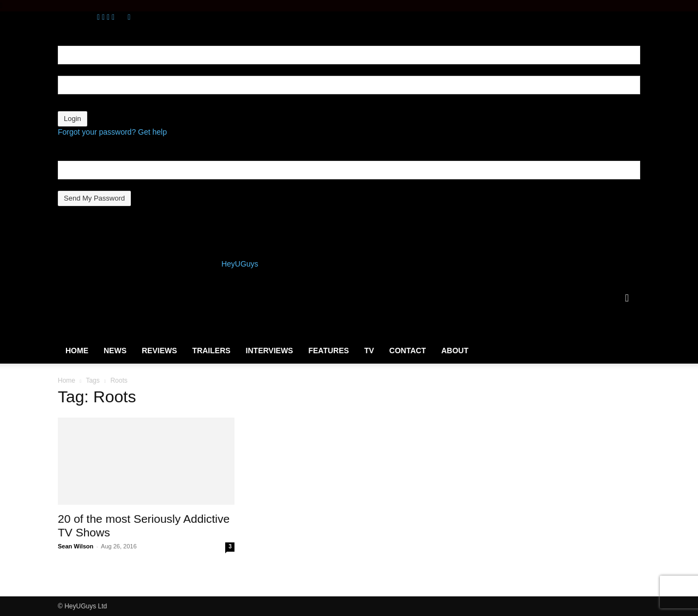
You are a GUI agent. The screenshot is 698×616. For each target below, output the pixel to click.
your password (82, 105)
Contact (407, 350)
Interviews (269, 350)
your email (75, 184)
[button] (627, 298)
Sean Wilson (75, 546)
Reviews (159, 350)
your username (83, 69)
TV (369, 350)
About (454, 350)
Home (76, 350)
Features (328, 350)
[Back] (129, 17)
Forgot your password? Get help (112, 132)
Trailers (211, 350)
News (115, 350)
